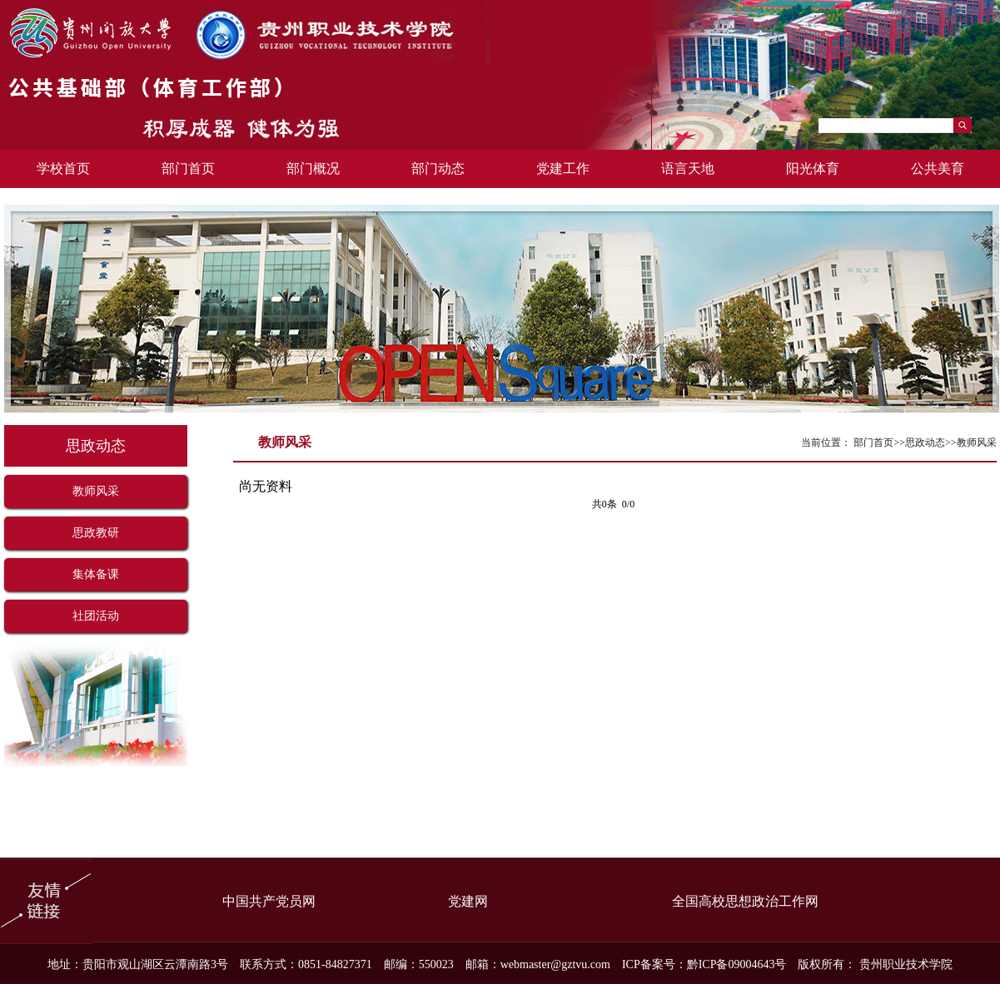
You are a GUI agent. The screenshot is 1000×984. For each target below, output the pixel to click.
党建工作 (563, 168)
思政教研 (95, 533)
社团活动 (95, 616)
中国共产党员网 (269, 901)
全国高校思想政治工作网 (745, 901)
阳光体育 (812, 168)
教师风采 (95, 491)
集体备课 (95, 574)
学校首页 (63, 168)
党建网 (468, 901)
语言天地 (687, 168)
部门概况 (313, 168)
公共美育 (937, 168)
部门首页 (188, 168)
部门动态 (438, 168)
